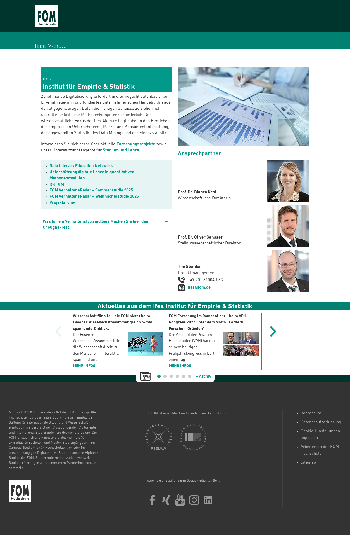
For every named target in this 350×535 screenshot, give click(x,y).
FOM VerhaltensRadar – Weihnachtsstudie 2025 (94, 197)
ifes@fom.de (199, 288)
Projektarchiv (62, 203)
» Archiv (203, 377)
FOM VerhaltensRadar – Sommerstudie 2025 (91, 190)
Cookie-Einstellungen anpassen (320, 434)
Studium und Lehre (121, 150)
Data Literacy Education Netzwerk (81, 166)
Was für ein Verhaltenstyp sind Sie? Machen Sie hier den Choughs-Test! (95, 225)
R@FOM (56, 185)
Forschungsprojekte (135, 144)
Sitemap (308, 463)
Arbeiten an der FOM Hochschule (320, 450)
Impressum (311, 413)
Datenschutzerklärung (321, 422)
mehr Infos (84, 366)
